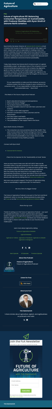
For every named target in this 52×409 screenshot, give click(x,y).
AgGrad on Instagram (26, 240)
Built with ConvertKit (16, 398)
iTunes (8, 200)
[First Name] (24, 387)
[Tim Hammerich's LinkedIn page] (27, 321)
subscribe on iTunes (20, 218)
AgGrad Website (26, 235)
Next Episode (14, 254)
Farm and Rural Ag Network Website (28, 200)
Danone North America (33, 47)
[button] (26, 363)
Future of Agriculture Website (26, 232)
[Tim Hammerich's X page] (25, 321)
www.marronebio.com (37, 178)
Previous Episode (36, 254)
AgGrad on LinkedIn (39, 238)
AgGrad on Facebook (26, 238)
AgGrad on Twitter (12, 238)
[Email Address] (24, 383)
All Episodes (25, 254)
